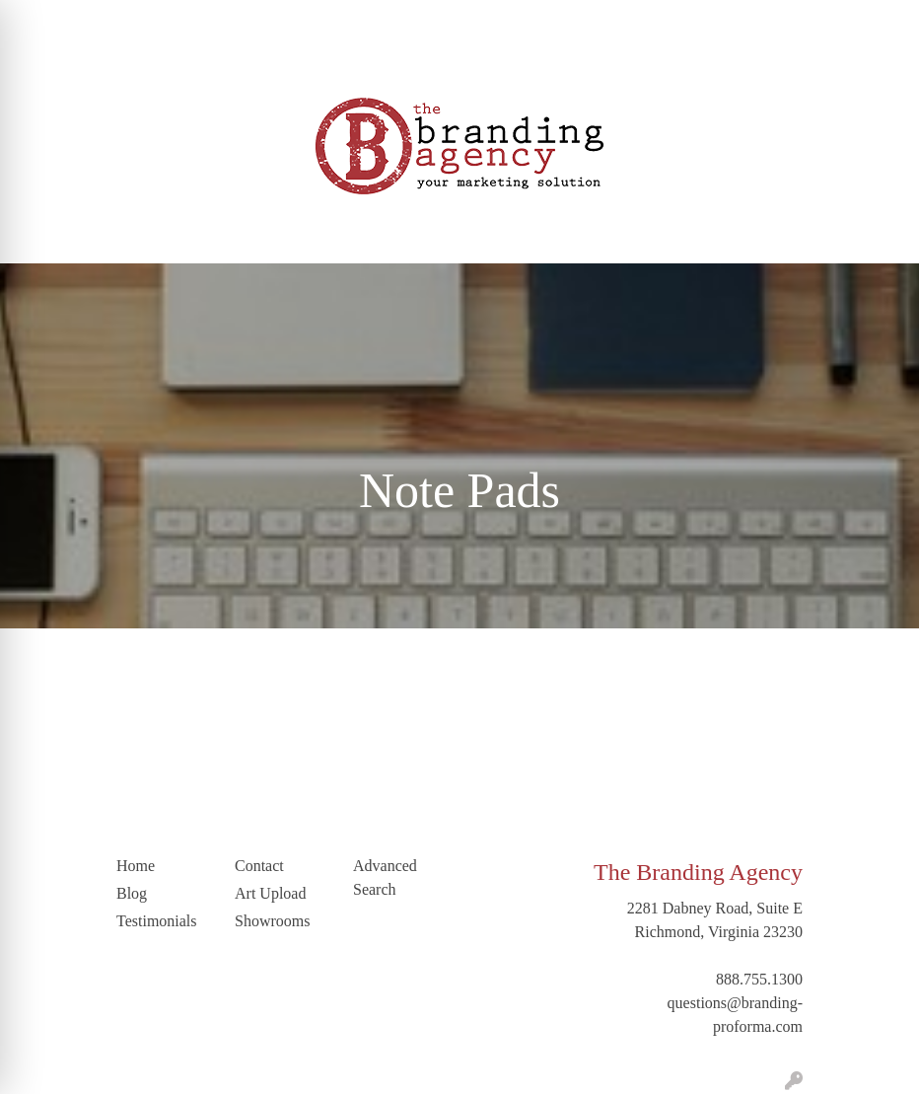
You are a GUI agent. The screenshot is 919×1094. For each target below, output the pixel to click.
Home (38, 21)
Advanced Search (385, 877)
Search (784, 21)
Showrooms (272, 920)
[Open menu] (879, 235)
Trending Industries (214, 64)
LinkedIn (111, 64)
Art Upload (381, 21)
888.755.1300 (759, 979)
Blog (222, 21)
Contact (43, 64)
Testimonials (291, 21)
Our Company (116, 21)
